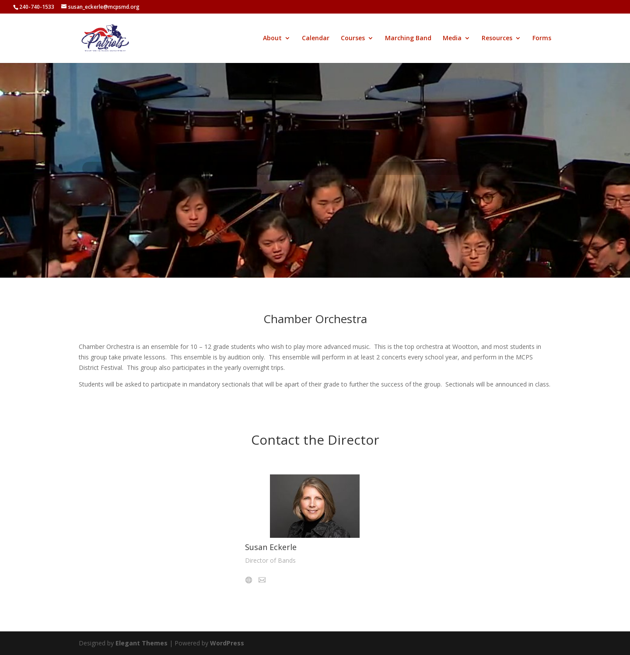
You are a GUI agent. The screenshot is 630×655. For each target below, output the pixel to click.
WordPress (227, 643)
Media (452, 38)
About (272, 38)
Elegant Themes (142, 643)
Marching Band (408, 38)
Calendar (315, 38)
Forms (541, 38)
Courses (353, 38)
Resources (497, 38)
